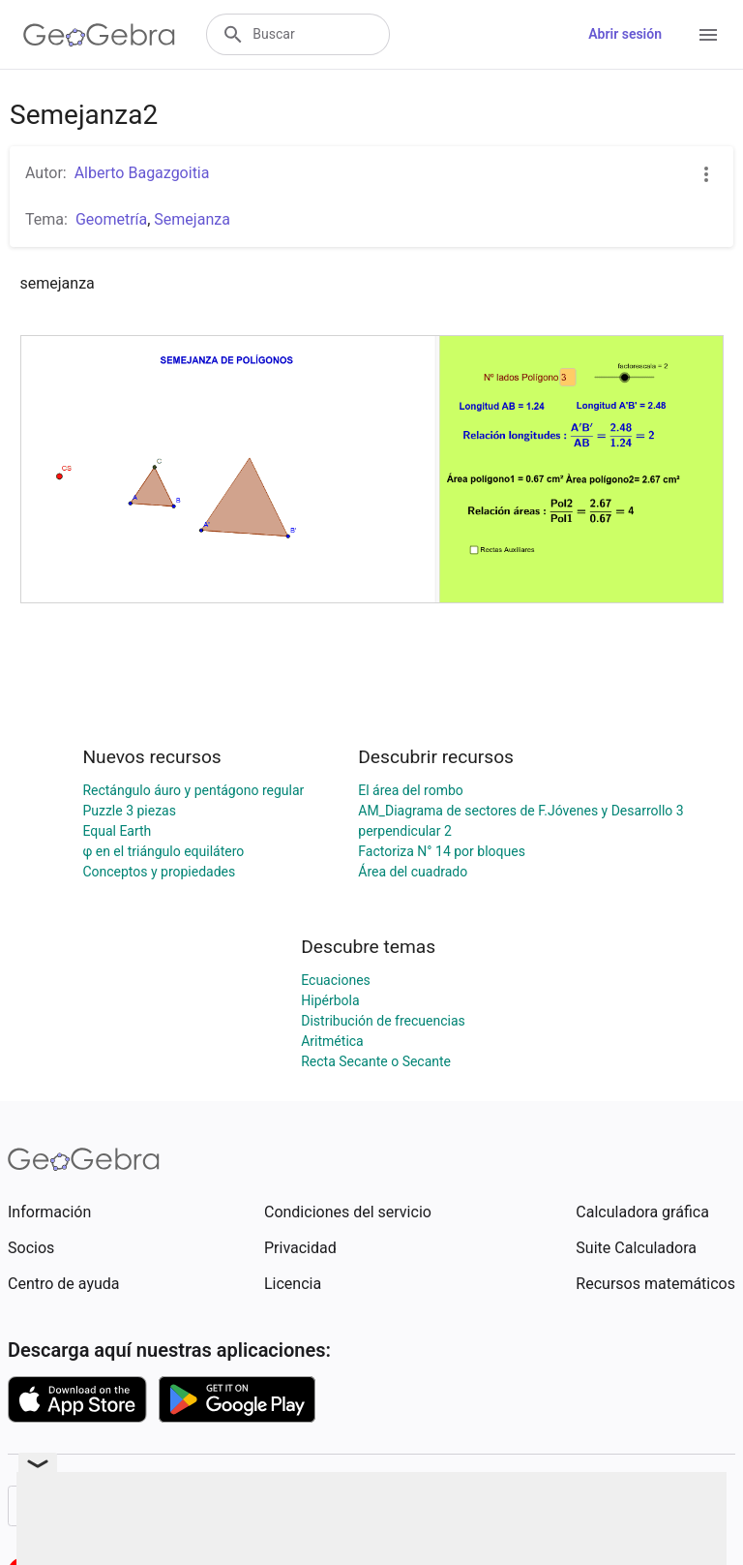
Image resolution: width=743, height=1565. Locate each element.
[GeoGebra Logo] (99, 34)
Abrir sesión (625, 34)
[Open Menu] (708, 34)
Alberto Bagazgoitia (142, 173)
